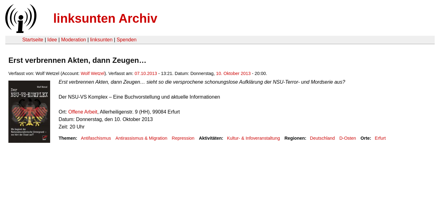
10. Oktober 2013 (233, 73)
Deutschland (322, 138)
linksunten (101, 39)
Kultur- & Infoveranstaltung (253, 138)
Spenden (126, 39)
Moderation (73, 39)
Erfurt (380, 138)
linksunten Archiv (105, 18)
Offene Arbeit (82, 111)
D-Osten (347, 138)
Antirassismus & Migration (141, 138)
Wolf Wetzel (92, 73)
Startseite (32, 39)
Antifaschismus (96, 138)
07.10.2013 (146, 73)
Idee (52, 39)
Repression (183, 138)
